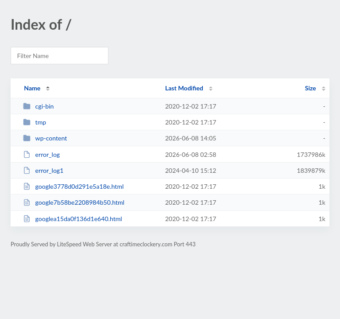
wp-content (45, 138)
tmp (34, 122)
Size (310, 88)
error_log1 (43, 170)
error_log (41, 154)
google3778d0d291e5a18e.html (73, 186)
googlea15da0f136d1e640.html (72, 218)
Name (32, 88)
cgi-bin (38, 106)
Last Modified (184, 88)
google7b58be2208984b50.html (73, 202)
